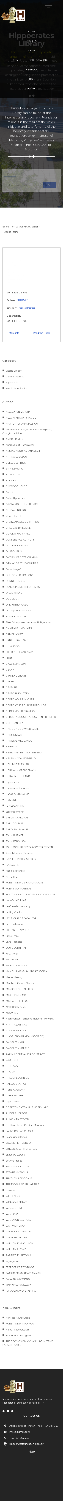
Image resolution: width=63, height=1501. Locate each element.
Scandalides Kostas (16, 1137)
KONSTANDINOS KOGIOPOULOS (24, 882)
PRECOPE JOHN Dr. (17, 1077)
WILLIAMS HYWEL (16, 1249)
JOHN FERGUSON (16, 841)
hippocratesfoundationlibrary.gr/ (26, 1443)
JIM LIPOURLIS (14, 823)
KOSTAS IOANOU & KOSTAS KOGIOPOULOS (30, 894)
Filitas (9, 657)
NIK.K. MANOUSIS (16, 1030)
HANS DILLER (14, 734)
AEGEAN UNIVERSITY (18, 411)
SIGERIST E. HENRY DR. (19, 1142)
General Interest (27, 308)
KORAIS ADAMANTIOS (18, 888)
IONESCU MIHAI (15, 805)
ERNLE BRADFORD (17, 640)
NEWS (31, 50)
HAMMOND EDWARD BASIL (22, 728)
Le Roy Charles (14, 912)
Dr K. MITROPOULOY (18, 604)
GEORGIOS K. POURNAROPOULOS (26, 705)
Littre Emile (12, 936)
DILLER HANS (14, 592)
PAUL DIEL (12, 1060)
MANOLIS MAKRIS (16, 965)
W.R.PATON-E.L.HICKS (18, 1219)
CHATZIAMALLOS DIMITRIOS (22, 521)
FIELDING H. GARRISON (20, 652)
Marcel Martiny (14, 977)
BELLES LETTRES (16, 462)
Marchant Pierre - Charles (20, 983)
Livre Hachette (14, 941)
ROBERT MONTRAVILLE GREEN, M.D (27, 1107)
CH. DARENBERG (16, 510)
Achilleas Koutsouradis (18, 1317)
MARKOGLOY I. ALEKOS (19, 989)
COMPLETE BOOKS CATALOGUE (31, 60)
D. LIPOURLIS (14, 551)
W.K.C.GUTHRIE (14, 1208)
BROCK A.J (12, 480)
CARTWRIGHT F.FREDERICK (22, 504)
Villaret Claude (13, 1196)
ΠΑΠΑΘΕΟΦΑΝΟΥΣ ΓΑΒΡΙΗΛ (21, 1290)
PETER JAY (12, 1066)
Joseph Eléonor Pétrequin (20, 853)
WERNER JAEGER (16, 1237)
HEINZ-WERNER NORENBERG (24, 752)
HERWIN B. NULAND (18, 776)
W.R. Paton (12, 1213)
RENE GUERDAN (15, 1089)
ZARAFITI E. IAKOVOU (18, 1255)
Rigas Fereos (13, 1101)
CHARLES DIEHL (15, 516)
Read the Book (41, 333)
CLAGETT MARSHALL (18, 533)
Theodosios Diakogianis (18, 1335)
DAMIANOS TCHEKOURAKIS (22, 563)
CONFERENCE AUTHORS (20, 539)
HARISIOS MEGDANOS (19, 740)
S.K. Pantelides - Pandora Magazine (25, 1125)
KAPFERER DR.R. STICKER (21, 859)
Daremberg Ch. (14, 569)
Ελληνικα (31, 69)
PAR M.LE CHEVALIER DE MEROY (25, 1054)
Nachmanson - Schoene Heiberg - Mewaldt (30, 1018)
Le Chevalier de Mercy (18, 906)
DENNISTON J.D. (15, 581)
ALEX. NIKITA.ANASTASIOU (21, 417)
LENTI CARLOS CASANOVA (21, 918)
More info (14, 333)
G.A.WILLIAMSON (16, 663)
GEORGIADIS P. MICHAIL (20, 699)
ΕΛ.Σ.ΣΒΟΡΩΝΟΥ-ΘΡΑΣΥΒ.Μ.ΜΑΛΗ (24, 1273)
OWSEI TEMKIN (15, 1042)
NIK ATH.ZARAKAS (16, 1024)
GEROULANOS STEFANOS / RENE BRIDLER (31, 717)
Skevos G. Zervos (15, 1154)
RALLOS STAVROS (16, 1083)
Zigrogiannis (12, 1261)
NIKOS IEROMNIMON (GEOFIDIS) (25, 1036)
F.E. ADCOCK (13, 646)
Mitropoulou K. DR (16, 1006)
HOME (31, 31)
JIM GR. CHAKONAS (17, 817)
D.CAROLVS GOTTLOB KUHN (22, 557)
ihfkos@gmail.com (19, 1431)
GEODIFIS (11, 687)
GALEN (10, 681)
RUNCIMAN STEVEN (17, 1119)
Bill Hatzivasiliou (14, 468)
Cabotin (10, 492)
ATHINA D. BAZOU (16, 456)
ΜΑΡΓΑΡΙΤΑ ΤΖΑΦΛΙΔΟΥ (18, 1284)
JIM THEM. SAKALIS (17, 829)
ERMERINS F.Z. (14, 634)
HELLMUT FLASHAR (17, 764)
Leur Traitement (15, 924)
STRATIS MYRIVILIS (17, 1172)
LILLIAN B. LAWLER (17, 930)
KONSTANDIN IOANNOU (20, 1323)
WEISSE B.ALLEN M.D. (18, 1231)
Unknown (11, 1190)
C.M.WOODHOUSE (16, 486)
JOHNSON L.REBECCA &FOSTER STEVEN (29, 847)
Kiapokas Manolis (15, 870)
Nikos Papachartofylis (17, 1329)
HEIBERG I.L (13, 746)
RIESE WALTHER (15, 1095)
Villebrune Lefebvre (16, 1202)
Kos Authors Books (16, 388)
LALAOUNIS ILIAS (16, 900)
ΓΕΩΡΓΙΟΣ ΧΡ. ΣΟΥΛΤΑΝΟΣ (20, 1267)
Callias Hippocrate (15, 498)
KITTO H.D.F (12, 876)
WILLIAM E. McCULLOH (19, 1243)
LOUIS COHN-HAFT (17, 947)
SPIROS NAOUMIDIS (18, 1166)
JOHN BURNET (14, 835)
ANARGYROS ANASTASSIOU (22, 423)
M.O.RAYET (22, 300)
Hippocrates (12, 782)
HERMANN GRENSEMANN (21, 770)
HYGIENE (11, 800)
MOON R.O (12, 1012)
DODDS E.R (12, 598)
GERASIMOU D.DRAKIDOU (21, 711)
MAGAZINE (12, 959)
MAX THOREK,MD (16, 995)
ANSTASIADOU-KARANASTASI (23, 451)
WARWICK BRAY (15, 1225)
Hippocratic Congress (17, 788)
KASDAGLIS (12, 865)
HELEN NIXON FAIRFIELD (21, 758)
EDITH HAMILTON (16, 616)
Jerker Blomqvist (15, 811)
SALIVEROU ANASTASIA (19, 1131)
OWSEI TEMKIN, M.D (18, 1048)
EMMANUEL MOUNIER (19, 628)
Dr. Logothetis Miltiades (19, 610)
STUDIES (32, 41)
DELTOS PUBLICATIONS (19, 575)
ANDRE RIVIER (14, 439)
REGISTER (31, 88)
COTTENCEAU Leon (17, 545)
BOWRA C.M (13, 474)
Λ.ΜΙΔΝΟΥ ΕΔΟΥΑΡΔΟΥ (18, 1278)
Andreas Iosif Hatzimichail (20, 445)
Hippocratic (12, 382)
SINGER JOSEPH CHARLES (21, 1148)
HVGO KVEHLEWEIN (18, 793)
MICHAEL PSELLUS (17, 1001)
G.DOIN (10, 669)
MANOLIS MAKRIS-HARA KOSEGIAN (26, 971)
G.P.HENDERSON (16, 675)
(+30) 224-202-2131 (19, 1437)
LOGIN (31, 79)
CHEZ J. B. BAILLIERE (18, 527)
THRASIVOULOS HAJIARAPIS (22, 1184)
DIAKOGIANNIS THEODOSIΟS (23, 587)
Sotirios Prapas (14, 1160)
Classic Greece (14, 370)
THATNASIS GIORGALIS (19, 1178)
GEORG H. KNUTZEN (18, 693)
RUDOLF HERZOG (16, 1113)
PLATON (11, 1072)
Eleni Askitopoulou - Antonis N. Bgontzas (28, 622)
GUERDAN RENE (15, 723)
